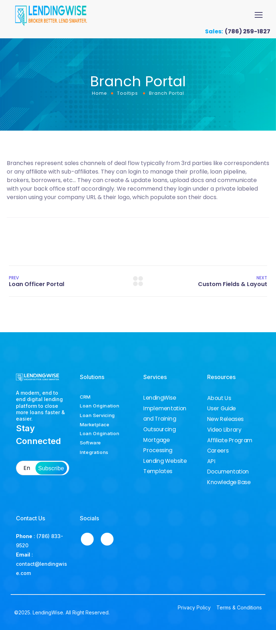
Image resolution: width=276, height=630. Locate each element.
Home (99, 93)
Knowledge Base (229, 482)
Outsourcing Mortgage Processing (159, 440)
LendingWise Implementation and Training (165, 408)
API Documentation (228, 467)
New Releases (225, 419)
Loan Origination (99, 406)
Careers (218, 451)
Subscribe (51, 468)
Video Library (224, 430)
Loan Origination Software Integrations (99, 443)
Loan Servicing (97, 415)
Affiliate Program (229, 440)
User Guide (221, 408)
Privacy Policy (194, 607)
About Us (219, 398)
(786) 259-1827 (247, 31)
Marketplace (95, 424)
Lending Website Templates (165, 466)
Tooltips (127, 93)
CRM (85, 397)
